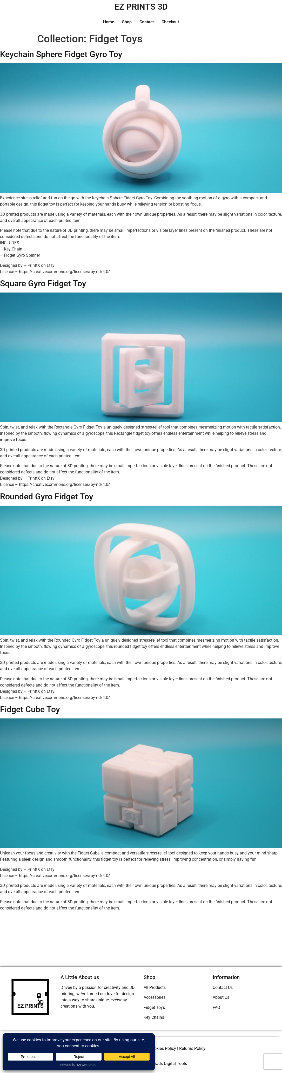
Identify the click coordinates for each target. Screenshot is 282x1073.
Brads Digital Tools (169, 1063)
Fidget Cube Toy (30, 709)
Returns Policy (192, 1048)
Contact (146, 21)
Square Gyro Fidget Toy (43, 283)
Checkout (170, 21)
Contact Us (223, 987)
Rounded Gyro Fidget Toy (46, 496)
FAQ (216, 1007)
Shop (127, 21)
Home (108, 21)
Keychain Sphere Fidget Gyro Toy (61, 54)
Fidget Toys (154, 1007)
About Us (221, 997)
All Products (155, 987)
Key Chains (154, 1017)
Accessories (154, 997)
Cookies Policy (162, 1048)
